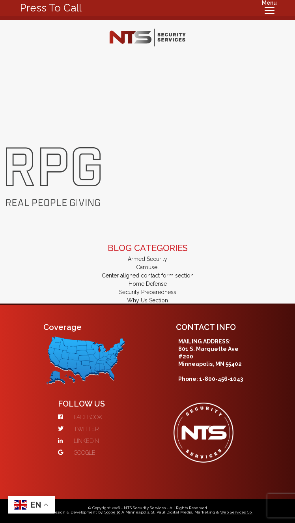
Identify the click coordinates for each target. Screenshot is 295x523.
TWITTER (78, 429)
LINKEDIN (78, 441)
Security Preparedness (147, 292)
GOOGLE (76, 453)
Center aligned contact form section (148, 275)
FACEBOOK (80, 417)
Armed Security (147, 259)
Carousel (147, 267)
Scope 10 (112, 512)
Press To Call (51, 8)
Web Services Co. (236, 512)
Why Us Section (147, 300)
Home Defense (148, 284)
